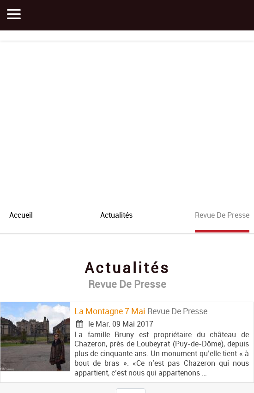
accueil (21, 215)
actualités (116, 215)
